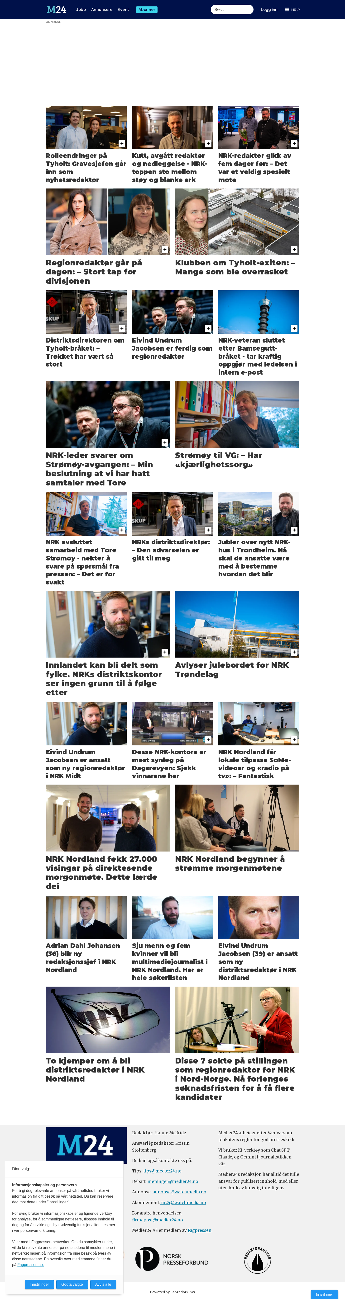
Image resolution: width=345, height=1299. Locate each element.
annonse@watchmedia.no (179, 1192)
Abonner (147, 9)
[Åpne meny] (293, 10)
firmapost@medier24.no (157, 1220)
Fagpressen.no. (30, 1265)
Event (123, 9)
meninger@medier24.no (173, 1181)
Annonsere (102, 9)
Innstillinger (324, 1294)
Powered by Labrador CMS (172, 1292)
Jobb (81, 9)
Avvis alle (103, 1284)
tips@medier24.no (162, 1171)
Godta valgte (72, 1284)
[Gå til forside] (56, 9)
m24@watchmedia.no (183, 1202)
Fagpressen (199, 1230)
